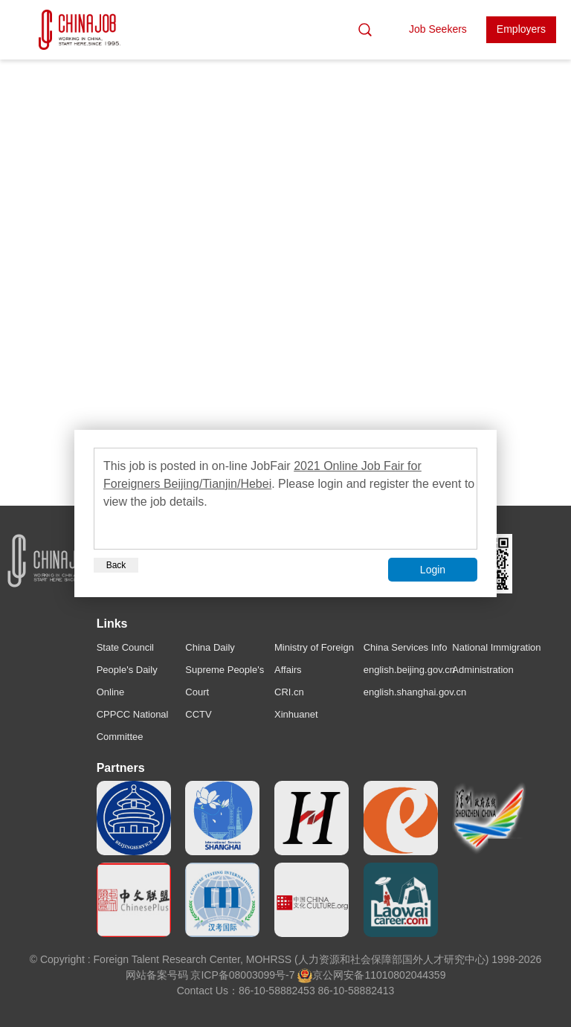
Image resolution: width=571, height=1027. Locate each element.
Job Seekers (438, 29)
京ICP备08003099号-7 (242, 975)
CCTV (198, 714)
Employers (521, 29)
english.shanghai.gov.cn (415, 692)
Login (432, 570)
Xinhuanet (296, 714)
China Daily (209, 647)
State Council (125, 647)
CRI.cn (289, 692)
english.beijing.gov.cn (409, 669)
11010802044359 (404, 975)
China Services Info (406, 647)
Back (116, 565)
